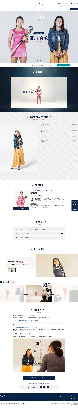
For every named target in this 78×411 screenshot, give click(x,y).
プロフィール (18, 67)
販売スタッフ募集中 (68, 6)
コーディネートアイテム (63, 67)
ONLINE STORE (74, 9)
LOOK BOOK (34, 9)
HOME (10, 400)
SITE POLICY (18, 408)
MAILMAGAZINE (63, 3)
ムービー (8, 67)
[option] (39, 299)
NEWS (15, 9)
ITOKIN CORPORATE (3, 408)
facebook (68, 3)
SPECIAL (43, 9)
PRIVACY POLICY (12, 408)
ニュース (48, 67)
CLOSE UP (24, 9)
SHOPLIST (61, 9)
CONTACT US (24, 408)
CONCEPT (51, 9)
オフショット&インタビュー (34, 67)
